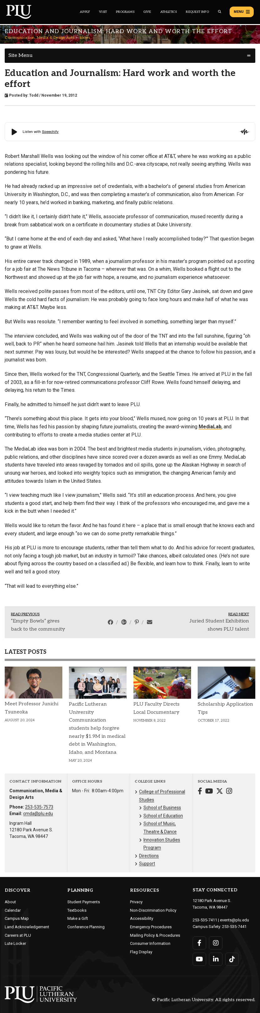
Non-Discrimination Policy (153, 910)
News (85, 37)
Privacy (136, 902)
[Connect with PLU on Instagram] (215, 943)
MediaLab (210, 427)
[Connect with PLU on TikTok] (232, 959)
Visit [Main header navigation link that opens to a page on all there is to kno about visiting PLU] (103, 12)
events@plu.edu (234, 920)
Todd (33, 95)
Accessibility (141, 918)
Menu (242, 12)
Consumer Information (150, 943)
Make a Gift (77, 918)
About (10, 902)
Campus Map (17, 918)
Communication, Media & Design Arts (39, 37)
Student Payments (83, 902)
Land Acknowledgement (27, 927)
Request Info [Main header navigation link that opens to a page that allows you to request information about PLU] (197, 12)
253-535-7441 (234, 926)
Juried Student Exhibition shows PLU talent (219, 625)
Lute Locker (15, 943)
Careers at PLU (18, 935)
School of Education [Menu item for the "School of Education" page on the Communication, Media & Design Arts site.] (163, 815)
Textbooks (76, 910)
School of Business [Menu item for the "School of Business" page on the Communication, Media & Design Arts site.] (162, 807)
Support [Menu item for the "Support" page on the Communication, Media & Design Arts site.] (147, 863)
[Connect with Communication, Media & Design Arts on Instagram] (229, 792)
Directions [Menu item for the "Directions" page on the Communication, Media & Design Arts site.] (149, 855)
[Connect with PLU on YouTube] (199, 959)
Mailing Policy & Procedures (155, 935)
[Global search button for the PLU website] (219, 11)
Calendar (13, 910)
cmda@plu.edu (38, 813)
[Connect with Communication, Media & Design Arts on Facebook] (200, 792)
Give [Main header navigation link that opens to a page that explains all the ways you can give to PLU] (147, 12)
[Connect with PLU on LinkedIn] (215, 959)
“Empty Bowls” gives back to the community (38, 625)
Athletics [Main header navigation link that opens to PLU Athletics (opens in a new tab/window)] (168, 12)
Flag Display (141, 952)
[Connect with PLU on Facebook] (199, 943)
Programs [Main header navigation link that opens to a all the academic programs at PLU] (125, 12)
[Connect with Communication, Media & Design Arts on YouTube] (209, 792)
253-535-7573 (39, 806)
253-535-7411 (205, 920)
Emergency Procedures (151, 927)
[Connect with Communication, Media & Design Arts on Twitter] (219, 792)
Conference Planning (86, 927)
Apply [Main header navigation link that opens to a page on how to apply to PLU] (85, 12)
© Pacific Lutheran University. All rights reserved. (203, 999)
